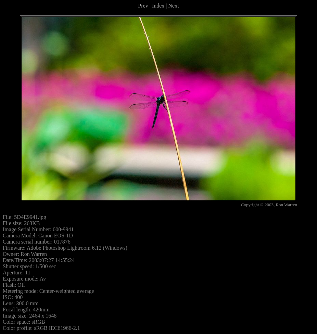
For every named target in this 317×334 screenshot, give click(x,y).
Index (158, 6)
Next (173, 6)
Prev (143, 6)
